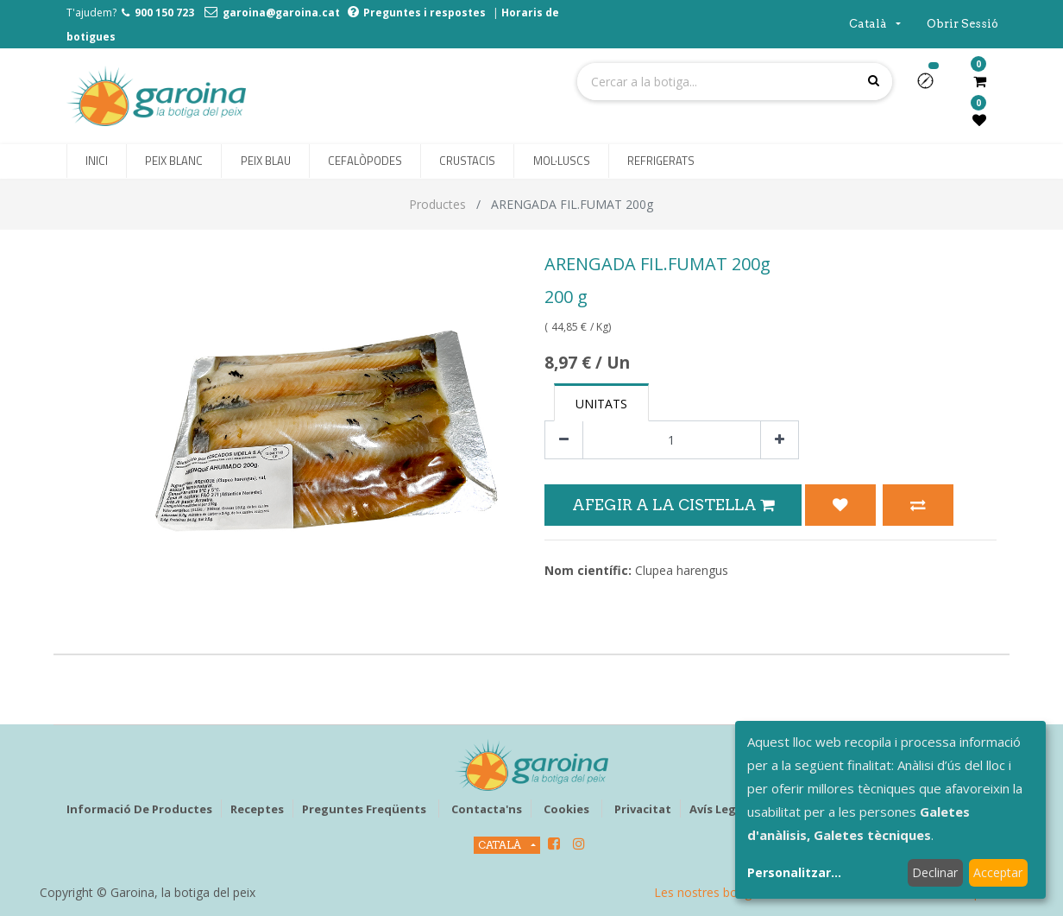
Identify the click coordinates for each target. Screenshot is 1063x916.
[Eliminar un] (563, 439)
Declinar (935, 872)
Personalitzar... (794, 872)
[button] (932, 86)
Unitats (601, 403)
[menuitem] (96, 161)
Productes (437, 204)
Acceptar (997, 872)
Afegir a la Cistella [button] (673, 505)
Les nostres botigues (712, 892)
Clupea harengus (681, 570)
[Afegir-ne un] (779, 439)
